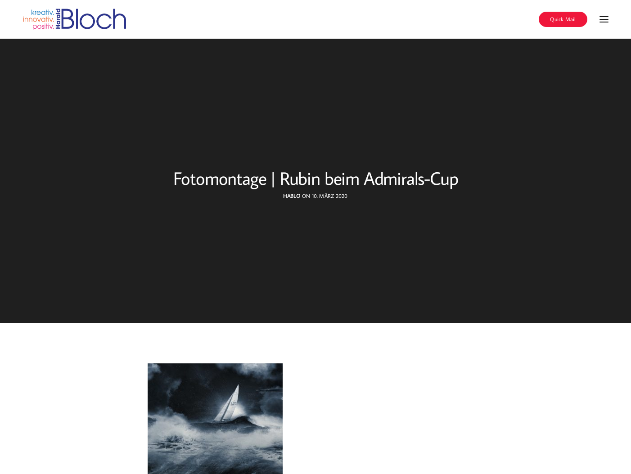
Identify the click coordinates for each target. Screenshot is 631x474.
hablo (291, 195)
